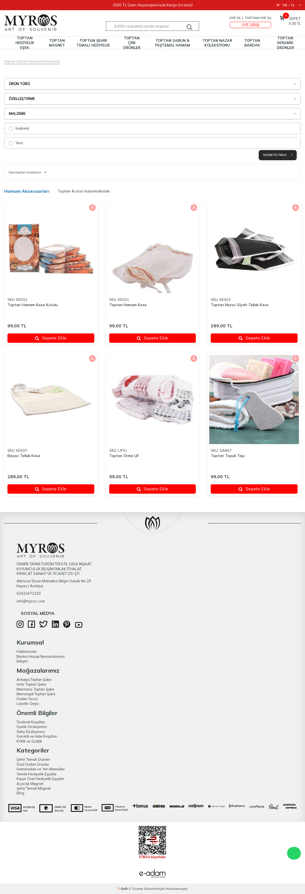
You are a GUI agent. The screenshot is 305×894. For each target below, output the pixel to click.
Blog (20, 793)
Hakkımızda (26, 651)
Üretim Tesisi (27, 699)
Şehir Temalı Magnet (34, 788)
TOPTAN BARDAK (252, 42)
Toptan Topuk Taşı (228, 455)
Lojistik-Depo (28, 703)
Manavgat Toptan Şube (36, 694)
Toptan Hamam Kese (128, 304)
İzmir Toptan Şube (31, 684)
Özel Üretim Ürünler (33, 764)
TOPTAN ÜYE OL (258, 18)
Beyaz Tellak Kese (23, 455)
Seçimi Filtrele (277, 155)
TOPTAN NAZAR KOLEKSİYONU (217, 42)
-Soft (123, 889)
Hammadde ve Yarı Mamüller (41, 769)
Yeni (16, 142)
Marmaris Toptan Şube (35, 689)
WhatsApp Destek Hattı (294, 853)
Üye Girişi (250, 25)
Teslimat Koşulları (31, 722)
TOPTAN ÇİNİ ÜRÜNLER (131, 43)
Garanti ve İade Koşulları (37, 736)
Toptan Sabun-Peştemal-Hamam (31, 61)
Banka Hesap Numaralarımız (41, 656)
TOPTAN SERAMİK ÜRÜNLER (285, 43)
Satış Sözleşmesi (31, 731)
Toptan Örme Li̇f (123, 455)
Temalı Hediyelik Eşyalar (37, 774)
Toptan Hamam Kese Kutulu (32, 304)
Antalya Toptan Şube (34, 679)
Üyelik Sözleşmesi (32, 726)
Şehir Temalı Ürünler (33, 759)
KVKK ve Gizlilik (29, 741)
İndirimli (19, 128)
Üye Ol (235, 18)
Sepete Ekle (50, 338)
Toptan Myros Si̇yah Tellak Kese (239, 304)
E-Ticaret (136, 889)
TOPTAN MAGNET (57, 42)
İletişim (22, 661)
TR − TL (288, 5)
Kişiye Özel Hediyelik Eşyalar (40, 778)
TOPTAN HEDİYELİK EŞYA (24, 43)
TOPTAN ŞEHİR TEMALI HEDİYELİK (93, 42)
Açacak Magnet (30, 783)
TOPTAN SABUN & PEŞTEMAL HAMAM (172, 42)
